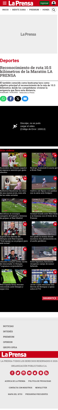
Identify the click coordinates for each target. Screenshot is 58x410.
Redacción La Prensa (26, 93)
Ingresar (44, 3)
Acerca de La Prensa (15, 381)
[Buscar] (53, 9)
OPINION (8, 342)
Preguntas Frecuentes (36, 394)
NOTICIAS (8, 326)
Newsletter (41, 388)
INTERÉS (8, 331)
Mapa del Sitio (15, 394)
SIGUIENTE (48, 298)
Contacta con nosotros (20, 388)
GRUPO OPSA (10, 347)
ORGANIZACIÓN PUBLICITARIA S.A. (29, 365)
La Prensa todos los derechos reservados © (29, 361)
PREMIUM (8, 336)
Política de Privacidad (39, 381)
